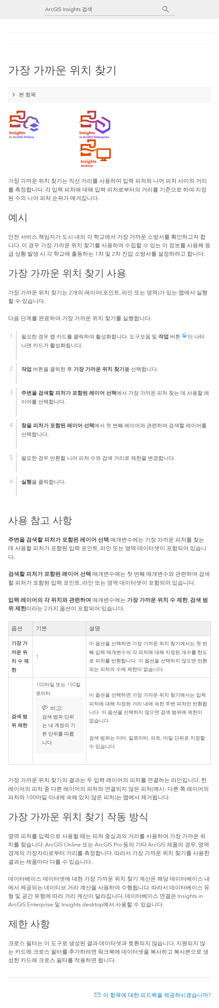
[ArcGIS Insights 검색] (103, 9)
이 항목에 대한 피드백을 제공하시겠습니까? (157, 995)
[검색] (166, 9)
